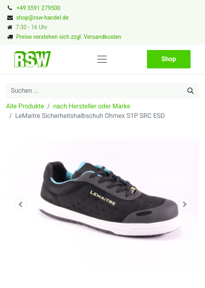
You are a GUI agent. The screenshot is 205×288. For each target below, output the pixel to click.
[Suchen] (190, 90)
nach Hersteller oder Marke (92, 106)
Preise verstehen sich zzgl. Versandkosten (68, 37)
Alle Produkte (25, 106)
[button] (20, 204)
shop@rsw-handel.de (42, 17)
